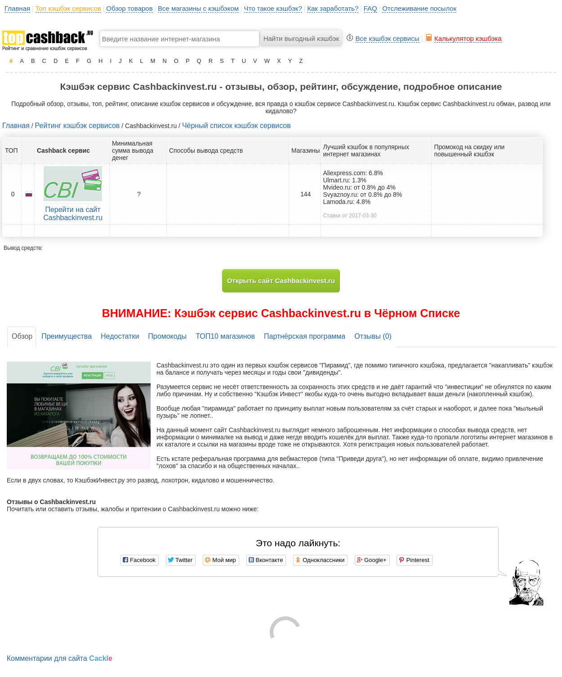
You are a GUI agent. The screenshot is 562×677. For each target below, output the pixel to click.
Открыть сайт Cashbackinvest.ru (281, 280)
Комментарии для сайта (59, 658)
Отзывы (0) (373, 336)
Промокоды (167, 336)
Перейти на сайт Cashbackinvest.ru (73, 213)
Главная (17, 8)
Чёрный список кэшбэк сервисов (236, 125)
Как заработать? (332, 8)
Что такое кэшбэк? (273, 8)
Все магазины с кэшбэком (198, 8)
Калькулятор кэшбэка (468, 38)
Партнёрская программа (304, 336)
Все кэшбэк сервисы (387, 38)
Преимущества (66, 336)
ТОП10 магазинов (225, 336)
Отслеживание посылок (419, 8)
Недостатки (120, 336)
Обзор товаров (129, 8)
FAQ (370, 8)
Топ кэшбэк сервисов (68, 8)
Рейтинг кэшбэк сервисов (77, 125)
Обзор (22, 336)
